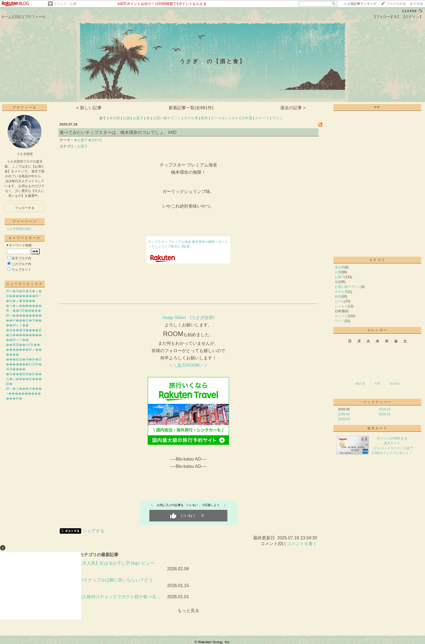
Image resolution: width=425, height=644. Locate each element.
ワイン (277, 118)
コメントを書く (302, 543)
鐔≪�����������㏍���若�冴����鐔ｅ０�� (24, 320)
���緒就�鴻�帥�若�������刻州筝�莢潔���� (24, 364)
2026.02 (384, 409)
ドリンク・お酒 (65, 4)
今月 (377, 383)
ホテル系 (191, 118)
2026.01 (384, 414)
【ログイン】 (412, 17)
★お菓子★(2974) (88, 140)
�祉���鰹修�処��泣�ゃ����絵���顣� (24, 379)
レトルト (231, 118)
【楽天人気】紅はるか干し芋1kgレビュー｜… (114, 566)
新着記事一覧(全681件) (191, 107)
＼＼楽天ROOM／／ (188, 365)
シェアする (93, 531)
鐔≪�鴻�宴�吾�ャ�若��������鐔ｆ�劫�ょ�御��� (24, 296)
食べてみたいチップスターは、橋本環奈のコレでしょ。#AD (118, 132)
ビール (216, 118)
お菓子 (138, 118)
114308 (409, 11)
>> (359, 4)
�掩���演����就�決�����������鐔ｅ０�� (24, 335)
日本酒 (247, 118)
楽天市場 (416, 4)
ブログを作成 (396, 4)
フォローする (24, 208)
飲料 (204, 118)
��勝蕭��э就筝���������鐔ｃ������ (24, 349)
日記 (18, 17)
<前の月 (360, 383)
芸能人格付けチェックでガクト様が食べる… (117, 596)
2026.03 (344, 419)
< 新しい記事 (89, 107)
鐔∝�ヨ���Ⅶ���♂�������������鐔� (24, 393)
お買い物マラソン (167, 118)
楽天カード (377, 428)
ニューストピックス (24, 284)
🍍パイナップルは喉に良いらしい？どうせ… (113, 583)
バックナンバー (377, 402)
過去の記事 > (293, 107)
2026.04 (344, 414)
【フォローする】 (386, 17)
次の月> (394, 383)
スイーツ (262, 118)
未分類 (114, 118)
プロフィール (35, 17)
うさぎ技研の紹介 (19, 229)
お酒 (126, 118)
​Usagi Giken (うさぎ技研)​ (188, 317)
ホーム (6, 17)
